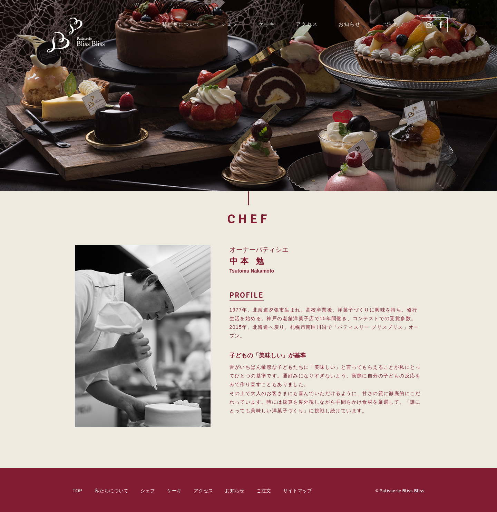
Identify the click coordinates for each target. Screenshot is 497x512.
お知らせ (350, 24)
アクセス (307, 24)
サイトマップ (297, 490)
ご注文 (389, 24)
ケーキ (267, 24)
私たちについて (181, 24)
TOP (77, 490)
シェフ (229, 24)
